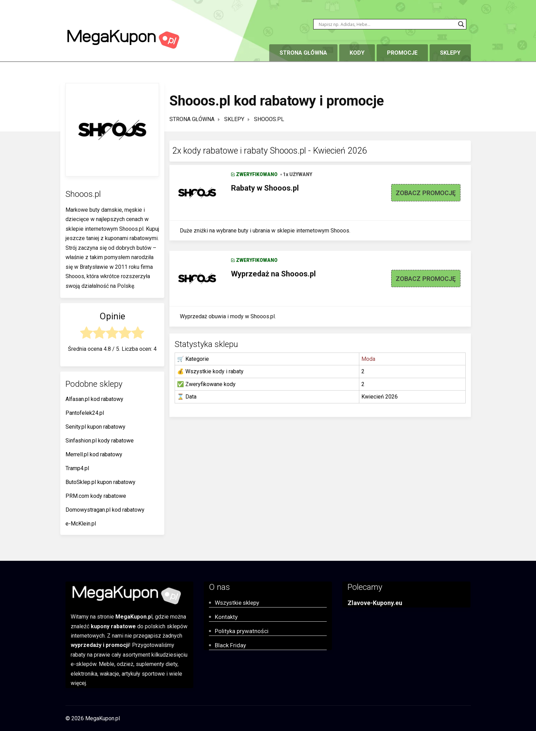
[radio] (86, 333)
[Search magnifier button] (461, 24)
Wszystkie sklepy (237, 602)
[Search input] (387, 24)
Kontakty (226, 616)
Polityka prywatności (242, 631)
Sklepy (450, 52)
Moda (368, 359)
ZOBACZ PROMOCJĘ (426, 193)
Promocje (402, 52)
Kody (357, 52)
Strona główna (303, 52)
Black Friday (230, 645)
